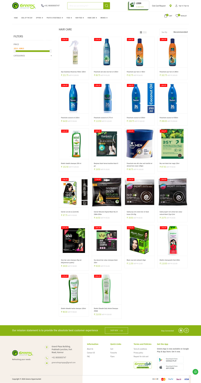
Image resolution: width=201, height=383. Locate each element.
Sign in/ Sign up (182, 6)
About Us (90, 349)
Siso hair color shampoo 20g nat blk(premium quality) (71, 261)
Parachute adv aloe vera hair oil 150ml (106, 72)
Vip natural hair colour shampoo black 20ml (106, 261)
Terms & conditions (140, 349)
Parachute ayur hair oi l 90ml (136, 72)
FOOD (69, 18)
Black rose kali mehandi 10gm (136, 260)
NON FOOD (80, 18)
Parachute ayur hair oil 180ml (169, 72)
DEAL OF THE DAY (26, 18)
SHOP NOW (116, 330)
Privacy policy (138, 353)
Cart (111, 349)
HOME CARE (92, 18)
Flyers (112, 356)
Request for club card (141, 356)
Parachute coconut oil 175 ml (103, 118)
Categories (19, 55)
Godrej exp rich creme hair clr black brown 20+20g (138, 213)
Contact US (91, 353)
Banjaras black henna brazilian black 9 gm (106, 164)
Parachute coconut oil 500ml (169, 118)
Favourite (113, 353)
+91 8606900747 (52, 5)
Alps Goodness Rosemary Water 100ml (73, 72)
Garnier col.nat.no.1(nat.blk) (70, 212)
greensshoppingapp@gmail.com (64, 362)
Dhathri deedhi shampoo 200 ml (71, 163)
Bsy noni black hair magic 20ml (169, 163)
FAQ (88, 356)
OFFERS (39, 18)
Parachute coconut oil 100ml (70, 118)
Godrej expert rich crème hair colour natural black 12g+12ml (171, 213)
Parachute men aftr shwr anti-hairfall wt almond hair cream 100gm (139, 164)
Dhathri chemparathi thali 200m (170, 260)
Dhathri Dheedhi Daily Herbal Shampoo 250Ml (106, 309)
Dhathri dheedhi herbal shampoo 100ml (73, 308)
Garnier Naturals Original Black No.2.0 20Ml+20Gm (106, 213)
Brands (103, 18)
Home (16, 18)
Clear (45, 39)
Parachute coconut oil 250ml (136, 118)
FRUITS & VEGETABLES (55, 18)
